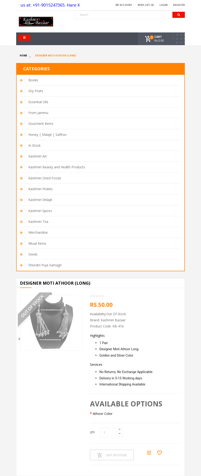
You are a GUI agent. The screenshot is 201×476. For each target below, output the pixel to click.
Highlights (97, 335)
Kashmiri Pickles (40, 189)
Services (96, 364)
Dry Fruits (35, 91)
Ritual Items (37, 243)
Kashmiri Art (37, 156)
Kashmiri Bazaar (113, 320)
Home (23, 55)
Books (33, 80)
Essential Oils (38, 102)
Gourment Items (40, 123)
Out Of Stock (112, 455)
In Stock (34, 145)
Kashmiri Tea (38, 221)
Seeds (32, 254)
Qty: (92, 432)
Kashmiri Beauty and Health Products (56, 167)
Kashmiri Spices (40, 210)
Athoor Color (102, 413)
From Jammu (38, 112)
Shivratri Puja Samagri (45, 265)
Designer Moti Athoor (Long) (55, 55)
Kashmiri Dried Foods (44, 178)
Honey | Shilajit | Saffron (47, 134)
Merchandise (38, 232)
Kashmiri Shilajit (40, 199)
